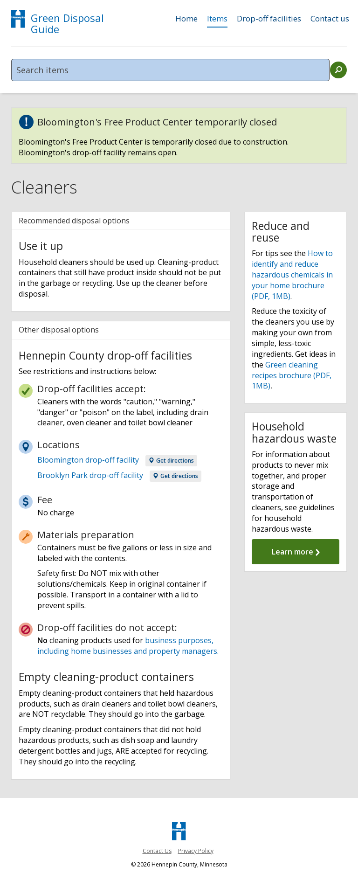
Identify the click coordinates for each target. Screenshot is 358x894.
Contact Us (157, 851)
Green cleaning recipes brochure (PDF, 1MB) (291, 375)
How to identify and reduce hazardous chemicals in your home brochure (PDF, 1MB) (292, 274)
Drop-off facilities (269, 19)
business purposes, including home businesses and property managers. (128, 645)
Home (186, 19)
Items (217, 19)
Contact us (329, 19)
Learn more (296, 552)
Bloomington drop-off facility (88, 460)
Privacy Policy (195, 851)
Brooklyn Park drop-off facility (90, 475)
